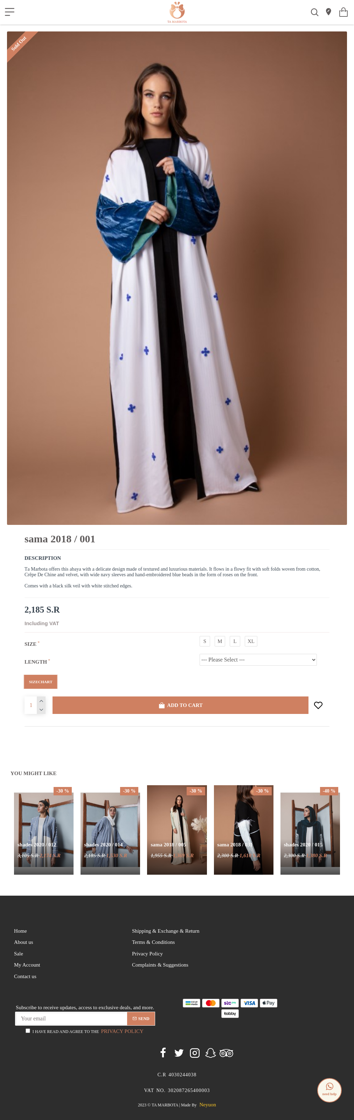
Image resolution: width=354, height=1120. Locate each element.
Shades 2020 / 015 (303, 844)
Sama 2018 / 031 (235, 844)
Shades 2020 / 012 (37, 844)
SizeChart (41, 682)
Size (30, 644)
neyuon (207, 1104)
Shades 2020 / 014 (103, 844)
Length (36, 662)
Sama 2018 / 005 (168, 844)
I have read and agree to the (85, 1031)
